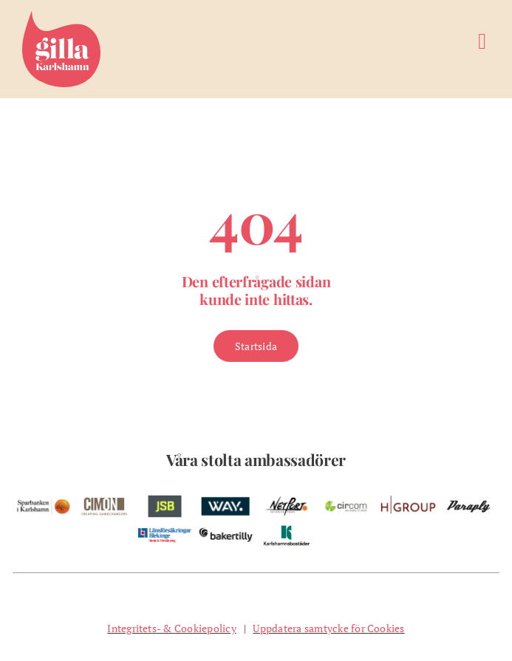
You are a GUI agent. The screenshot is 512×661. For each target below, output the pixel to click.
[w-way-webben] (225, 498)
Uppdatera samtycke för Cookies (328, 628)
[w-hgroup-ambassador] (408, 498)
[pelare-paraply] (468, 498)
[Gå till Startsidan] (256, 346)
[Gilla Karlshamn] (61, 17)
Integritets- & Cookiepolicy (171, 628)
